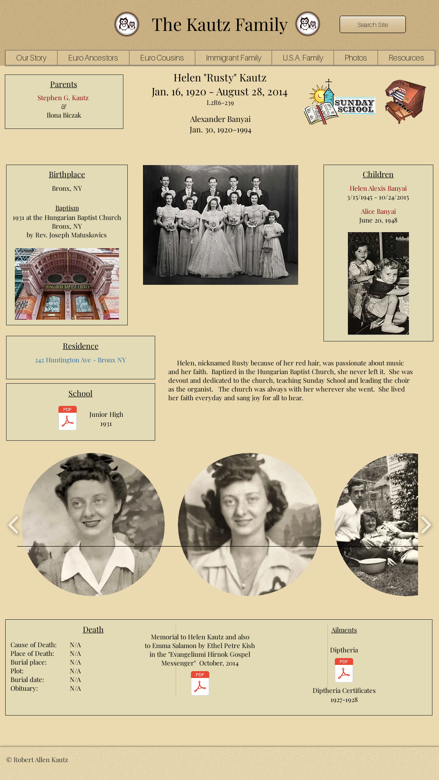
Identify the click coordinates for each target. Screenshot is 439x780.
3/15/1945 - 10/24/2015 (378, 196)
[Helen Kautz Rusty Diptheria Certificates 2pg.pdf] (344, 671)
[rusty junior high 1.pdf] (67, 419)
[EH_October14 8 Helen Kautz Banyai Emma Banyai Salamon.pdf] (200, 684)
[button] (93, 58)
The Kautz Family (220, 23)
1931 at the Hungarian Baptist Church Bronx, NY (67, 221)
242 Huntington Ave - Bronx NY (80, 359)
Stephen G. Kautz (62, 97)
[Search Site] (373, 24)
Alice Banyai (378, 211)
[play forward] (426, 524)
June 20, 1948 (378, 220)
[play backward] (14, 524)
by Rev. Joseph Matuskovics (67, 234)
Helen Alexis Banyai (378, 188)
